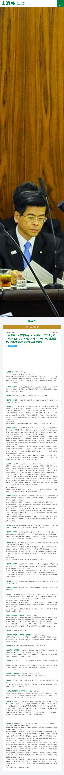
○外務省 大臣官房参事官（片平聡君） (16, 615)
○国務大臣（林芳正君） (12, 400)
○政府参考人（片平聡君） (12, 673)
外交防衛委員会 (12, 345)
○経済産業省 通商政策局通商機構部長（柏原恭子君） (20, 635)
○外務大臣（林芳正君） (12, 387)
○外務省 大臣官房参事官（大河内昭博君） (17, 691)
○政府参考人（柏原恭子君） (13, 650)
